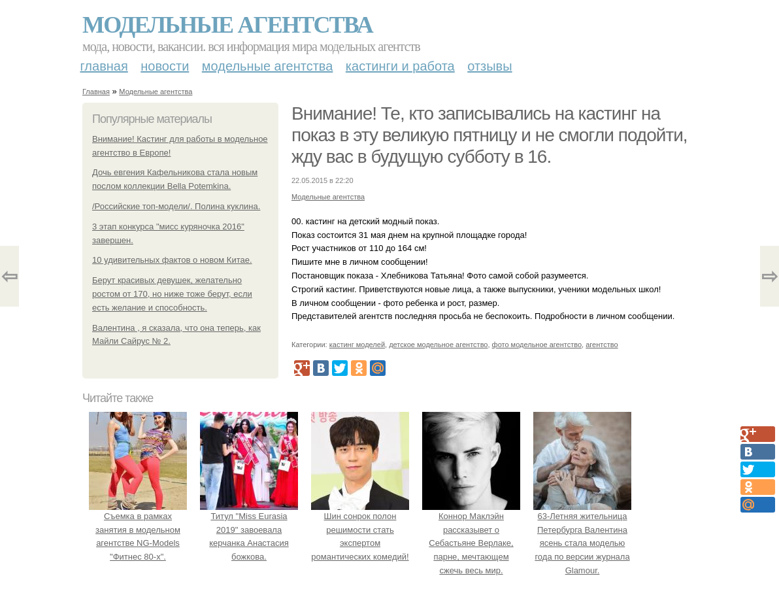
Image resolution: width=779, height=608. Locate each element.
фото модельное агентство (537, 344)
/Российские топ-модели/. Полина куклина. (176, 206)
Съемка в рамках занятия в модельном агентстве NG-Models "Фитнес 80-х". (138, 530)
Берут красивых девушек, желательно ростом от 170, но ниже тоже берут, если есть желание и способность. (172, 293)
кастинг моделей (357, 344)
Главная (104, 66)
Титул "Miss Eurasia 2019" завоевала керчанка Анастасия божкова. (249, 530)
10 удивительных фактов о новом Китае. (172, 260)
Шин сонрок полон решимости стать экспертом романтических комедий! (360, 530)
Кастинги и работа (400, 66)
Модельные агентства (227, 25)
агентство (602, 344)
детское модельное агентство (438, 344)
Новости (165, 66)
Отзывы (489, 66)
